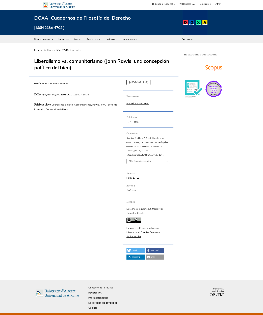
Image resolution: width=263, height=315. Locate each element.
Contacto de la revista (100, 287)
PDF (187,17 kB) (139, 82)
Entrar (218, 4)
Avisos (77, 38)
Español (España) (162, 4)
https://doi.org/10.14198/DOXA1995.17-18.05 (64, 94)
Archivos (48, 50)
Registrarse (205, 4)
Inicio (37, 50)
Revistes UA (187, 4)
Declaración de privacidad (102, 302)
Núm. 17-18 (62, 50)
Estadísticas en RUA (137, 103)
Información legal (98, 297)
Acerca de (92, 38)
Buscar (187, 38)
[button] (135, 250)
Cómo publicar (42, 38)
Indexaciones (130, 38)
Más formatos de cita (140, 161)
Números (64, 38)
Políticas (111, 38)
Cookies (92, 307)
